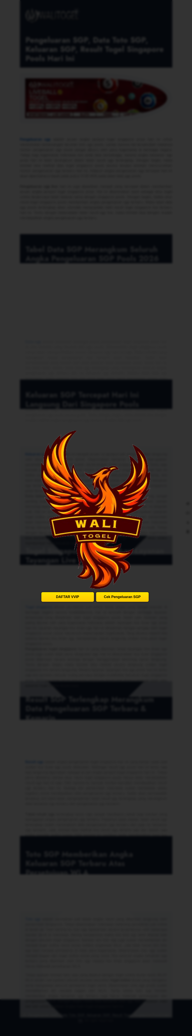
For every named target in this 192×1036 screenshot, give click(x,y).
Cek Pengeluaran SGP (122, 597)
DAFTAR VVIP (67, 597)
